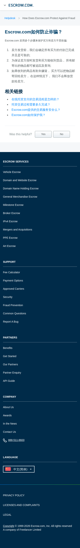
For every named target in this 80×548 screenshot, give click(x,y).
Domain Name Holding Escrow (21, 188)
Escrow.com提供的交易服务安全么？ (36, 109)
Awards (7, 415)
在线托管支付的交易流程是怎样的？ (35, 99)
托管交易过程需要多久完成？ (31, 104)
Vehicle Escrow (12, 172)
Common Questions (14, 313)
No (61, 134)
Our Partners (10, 364)
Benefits (7, 347)
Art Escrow (9, 245)
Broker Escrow (11, 213)
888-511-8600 (13, 441)
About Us (8, 407)
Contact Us (9, 431)
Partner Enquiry (12, 372)
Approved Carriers (13, 288)
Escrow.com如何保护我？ (29, 115)
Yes (43, 134)
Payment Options (13, 280)
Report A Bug (10, 321)
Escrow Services (16, 161)
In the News (10, 423)
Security (7, 296)
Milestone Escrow (13, 204)
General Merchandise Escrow (20, 196)
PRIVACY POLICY (13, 495)
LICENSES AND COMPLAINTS (21, 505)
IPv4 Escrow (10, 221)
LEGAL (7, 514)
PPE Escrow (10, 237)
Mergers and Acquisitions (17, 229)
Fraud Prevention (13, 305)
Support (9, 262)
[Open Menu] (5, 5)
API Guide (9, 380)
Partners (10, 337)
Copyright (8, 525)
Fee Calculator (11, 272)
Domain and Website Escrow (19, 180)
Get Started (9, 356)
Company (9, 396)
